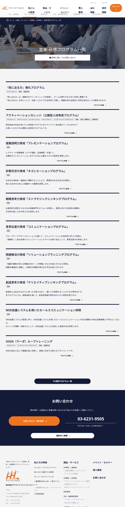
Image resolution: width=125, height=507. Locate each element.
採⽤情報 (102, 8)
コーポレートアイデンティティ (45, 400)
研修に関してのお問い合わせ (62, 57)
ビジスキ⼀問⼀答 (99, 480)
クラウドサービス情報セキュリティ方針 (17, 471)
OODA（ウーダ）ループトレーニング (76, 420)
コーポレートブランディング (74, 432)
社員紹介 (67, 475)
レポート (96, 471)
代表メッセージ (39, 485)
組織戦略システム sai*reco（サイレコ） (76, 441)
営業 (21, 92)
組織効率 (28, 92)
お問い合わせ (114, 7)
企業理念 (37, 471)
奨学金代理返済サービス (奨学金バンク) (76, 453)
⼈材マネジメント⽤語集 (102, 475)
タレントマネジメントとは (44, 409)
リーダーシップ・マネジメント (77, 101)
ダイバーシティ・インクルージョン (89, 98)
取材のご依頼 (63, 368)
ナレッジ (91, 3)
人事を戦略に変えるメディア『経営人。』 (106, 486)
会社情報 (91, 8)
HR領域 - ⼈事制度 (70, 400)
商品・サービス (50, 8)
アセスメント (71, 98)
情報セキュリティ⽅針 (14, 465)
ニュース (102, 3)
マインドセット (13, 92)
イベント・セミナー (66, 8)
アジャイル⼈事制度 (71, 406)
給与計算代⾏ (68, 447)
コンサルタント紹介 (41, 489)
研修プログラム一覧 (62, 314)
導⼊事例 (81, 8)
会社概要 (37, 475)
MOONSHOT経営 (70, 435)
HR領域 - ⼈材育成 (70, 410)
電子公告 (37, 494)
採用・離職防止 (99, 101)
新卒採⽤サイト (69, 480)
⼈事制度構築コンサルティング (74, 403)
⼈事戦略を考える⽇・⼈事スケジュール (47, 415)
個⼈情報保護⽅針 (12, 461)
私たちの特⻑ (36, 8)
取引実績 (37, 480)
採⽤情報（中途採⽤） (72, 471)
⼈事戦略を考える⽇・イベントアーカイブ (47, 421)
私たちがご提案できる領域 (44, 404)
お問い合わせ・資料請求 (35, 353)
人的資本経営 (39, 426)
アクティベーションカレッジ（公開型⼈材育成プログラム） (77, 415)
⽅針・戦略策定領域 (71, 428)
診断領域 (67, 424)
